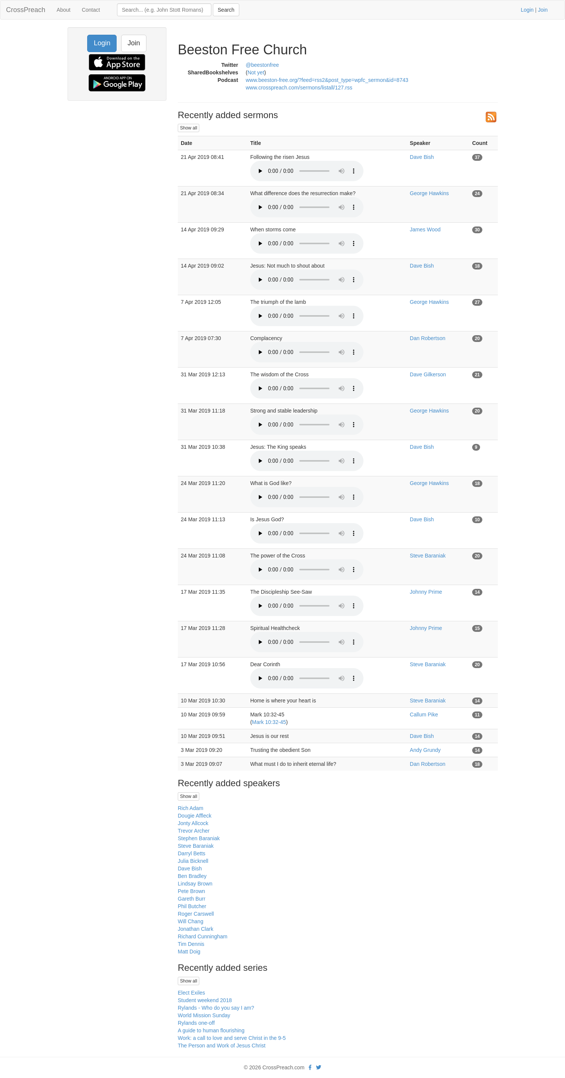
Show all (188, 128)
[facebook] (310, 1067)
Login (527, 10)
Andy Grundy (425, 750)
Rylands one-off (196, 1023)
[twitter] (318, 1067)
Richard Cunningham (203, 936)
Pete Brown (191, 891)
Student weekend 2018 (205, 1000)
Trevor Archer (193, 831)
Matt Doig (189, 952)
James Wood (425, 229)
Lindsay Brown (195, 884)
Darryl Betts (191, 853)
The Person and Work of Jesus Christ (221, 1046)
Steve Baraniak (428, 556)
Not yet (256, 72)
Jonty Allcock (193, 823)
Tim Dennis (191, 944)
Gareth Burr (191, 899)
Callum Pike (424, 714)
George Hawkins (429, 193)
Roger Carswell (196, 914)
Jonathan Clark (195, 929)
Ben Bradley (192, 876)
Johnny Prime (426, 592)
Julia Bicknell (193, 861)
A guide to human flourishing (211, 1030)
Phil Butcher (192, 906)
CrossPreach (25, 10)
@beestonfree (262, 65)
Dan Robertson (427, 338)
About (64, 10)
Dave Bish (422, 157)
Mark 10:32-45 (269, 722)
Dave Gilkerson (428, 374)
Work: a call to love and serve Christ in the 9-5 (232, 1038)
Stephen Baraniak (199, 838)
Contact (91, 10)
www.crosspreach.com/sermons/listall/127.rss (299, 88)
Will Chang (190, 921)
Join (543, 10)
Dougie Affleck (194, 816)
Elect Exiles (191, 993)
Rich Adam (190, 808)
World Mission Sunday (204, 1015)
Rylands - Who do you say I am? (216, 1008)
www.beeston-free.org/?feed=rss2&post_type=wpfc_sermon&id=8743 (327, 80)
